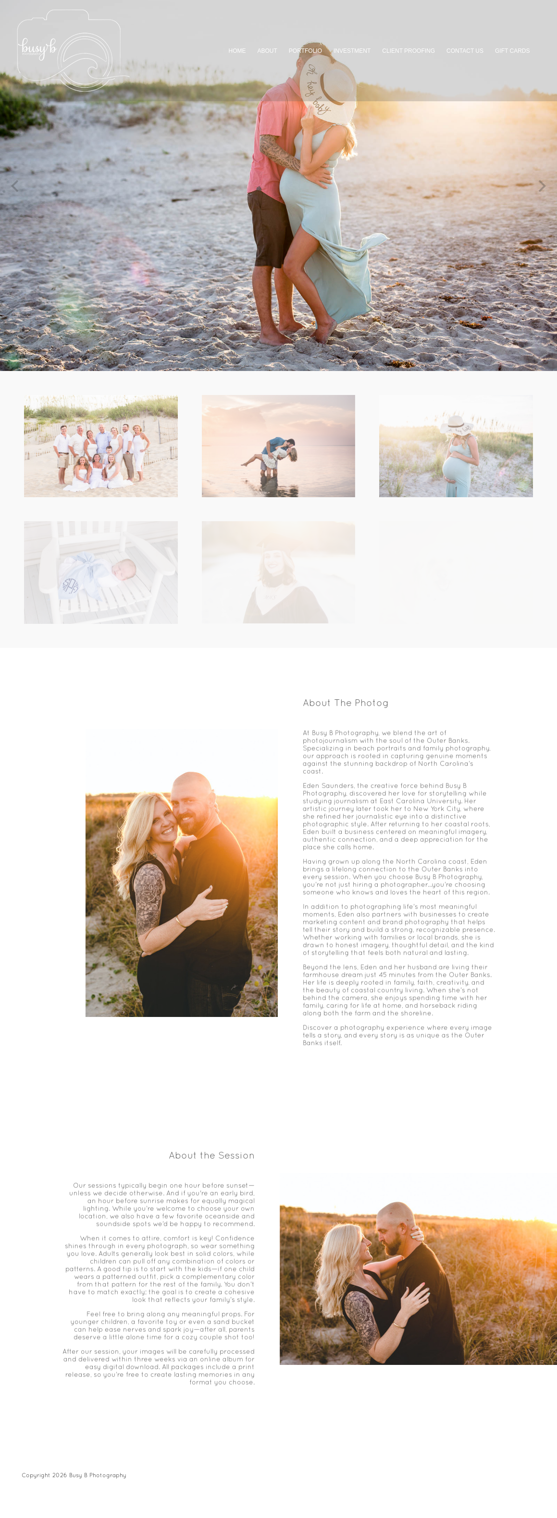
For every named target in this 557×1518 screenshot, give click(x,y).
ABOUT (267, 51)
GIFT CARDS (512, 51)
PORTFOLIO (305, 51)
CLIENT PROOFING (408, 51)
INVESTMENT (352, 51)
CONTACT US (464, 51)
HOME (237, 51)
